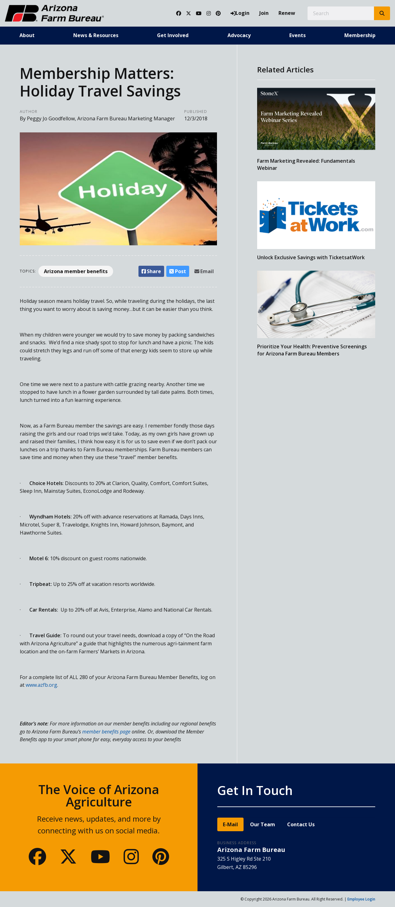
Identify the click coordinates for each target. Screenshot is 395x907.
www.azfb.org (41, 684)
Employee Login (361, 899)
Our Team (262, 824)
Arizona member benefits (76, 271)
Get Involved (173, 35)
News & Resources (95, 35)
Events (297, 35)
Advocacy (239, 35)
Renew (286, 13)
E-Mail (230, 824)
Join (264, 13)
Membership (360, 35)
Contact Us (301, 824)
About (27, 35)
